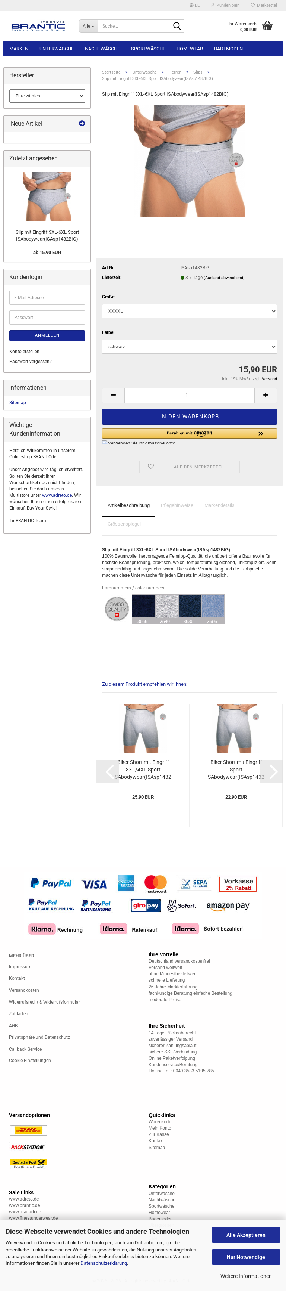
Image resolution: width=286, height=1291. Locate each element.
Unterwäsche (56, 49)
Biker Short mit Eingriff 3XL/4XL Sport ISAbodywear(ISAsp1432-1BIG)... (143, 770)
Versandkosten (24, 990)
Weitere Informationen (246, 1276)
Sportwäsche (148, 49)
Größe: (108, 297)
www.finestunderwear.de (33, 1218)
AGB (13, 1025)
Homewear (190, 49)
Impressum (20, 966)
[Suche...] (88, 26)
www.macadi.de (25, 1211)
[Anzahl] (189, 395)
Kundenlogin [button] (225, 5)
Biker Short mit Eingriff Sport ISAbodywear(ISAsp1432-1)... (236, 770)
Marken (18, 49)
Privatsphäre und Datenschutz (39, 1037)
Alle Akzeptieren (246, 1235)
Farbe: (108, 332)
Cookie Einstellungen (30, 1060)
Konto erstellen (24, 351)
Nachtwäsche (102, 49)
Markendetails (219, 505)
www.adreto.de (57, 495)
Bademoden (228, 49)
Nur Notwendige (246, 1257)
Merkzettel (264, 5)
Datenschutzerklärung (103, 1263)
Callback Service (25, 1049)
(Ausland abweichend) (224, 277)
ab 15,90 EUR (47, 252)
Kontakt (17, 978)
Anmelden (47, 335)
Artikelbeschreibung (129, 505)
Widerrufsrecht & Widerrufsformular (44, 1002)
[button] (194, 5)
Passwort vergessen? (30, 361)
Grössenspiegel (124, 524)
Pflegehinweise (177, 505)
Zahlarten (18, 1013)
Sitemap (17, 402)
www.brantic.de (24, 1205)
